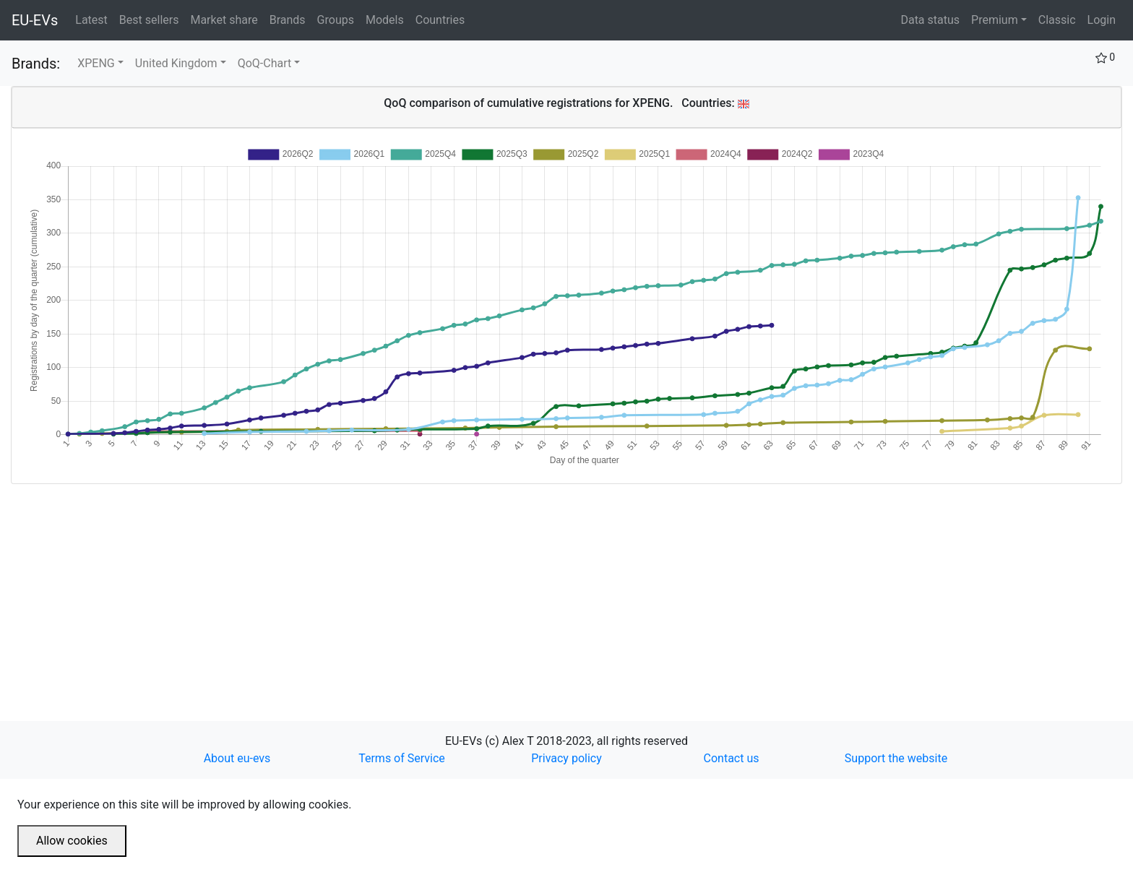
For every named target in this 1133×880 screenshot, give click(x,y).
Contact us (731, 758)
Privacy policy (566, 758)
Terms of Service (401, 758)
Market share (226, 19)
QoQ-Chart (265, 63)
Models (388, 19)
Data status (930, 20)
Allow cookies (72, 840)
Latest (94, 19)
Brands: (36, 63)
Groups (338, 19)
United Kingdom (176, 63)
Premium (994, 20)
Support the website (896, 758)
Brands (290, 19)
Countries (440, 20)
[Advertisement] (444, 585)
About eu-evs (237, 758)
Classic (1057, 20)
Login (1101, 20)
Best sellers (152, 19)
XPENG (96, 63)
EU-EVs (35, 20)
